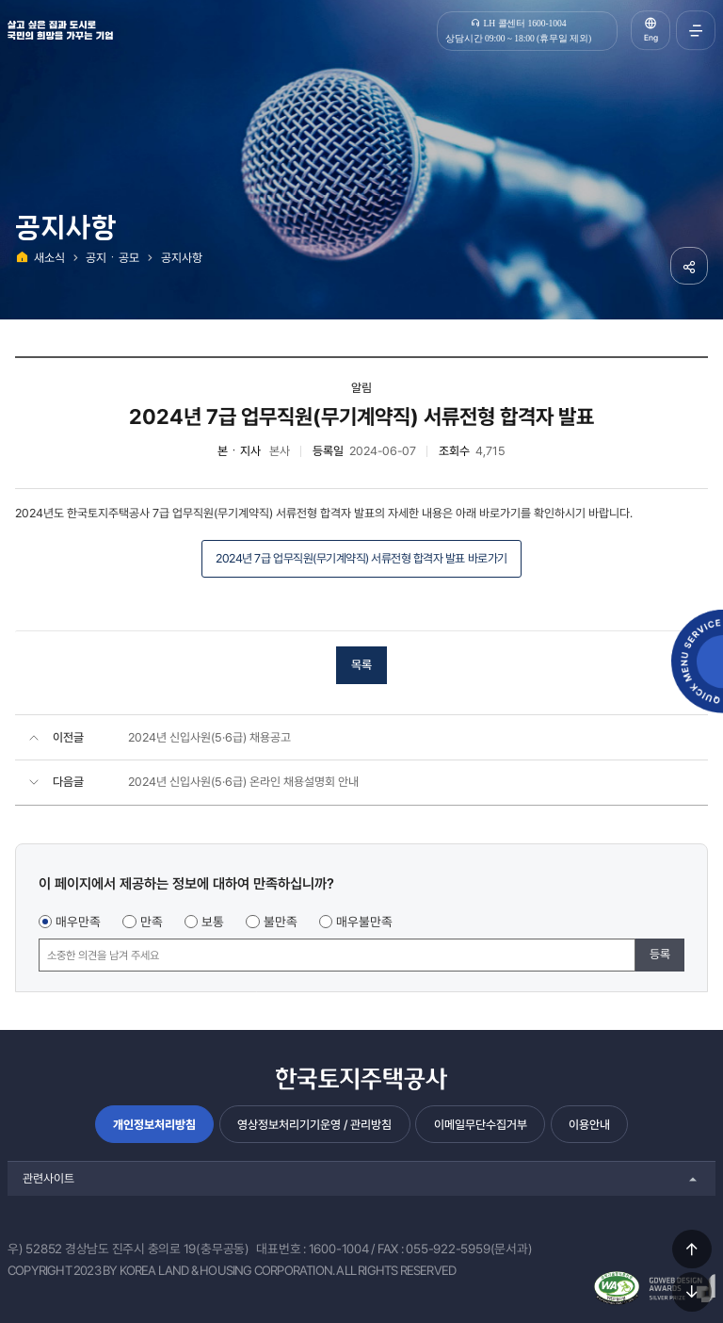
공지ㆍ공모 (112, 258)
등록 (660, 954)
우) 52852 (35, 1248)
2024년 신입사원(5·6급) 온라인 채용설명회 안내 (243, 782)
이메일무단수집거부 (480, 1125)
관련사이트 (48, 1178)
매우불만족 (364, 921)
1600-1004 (339, 1248)
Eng (651, 37)
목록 (361, 665)
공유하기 (689, 266)
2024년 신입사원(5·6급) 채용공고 (209, 737)
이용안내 (589, 1125)
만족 (151, 921)
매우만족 (78, 921)
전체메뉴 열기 (695, 30)
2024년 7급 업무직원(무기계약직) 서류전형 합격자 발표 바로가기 (361, 558)
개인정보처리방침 (154, 1125)
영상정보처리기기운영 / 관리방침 (314, 1125)
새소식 (49, 258)
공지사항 (181, 258)
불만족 (280, 921)
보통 (212, 921)
